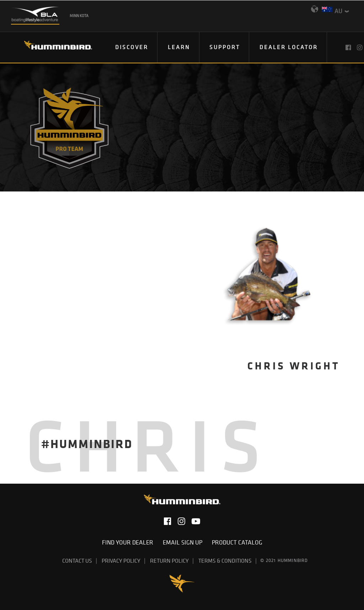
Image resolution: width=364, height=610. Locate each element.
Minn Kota (79, 15)
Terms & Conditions (225, 560)
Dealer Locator (288, 47)
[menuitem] (131, 47)
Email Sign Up (185, 542)
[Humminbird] (51, 47)
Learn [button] (179, 47)
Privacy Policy (121, 560)
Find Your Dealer (129, 542)
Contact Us (77, 560)
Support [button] (224, 47)
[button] (348, 47)
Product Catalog (237, 542)
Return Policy (169, 560)
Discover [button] (131, 47)
